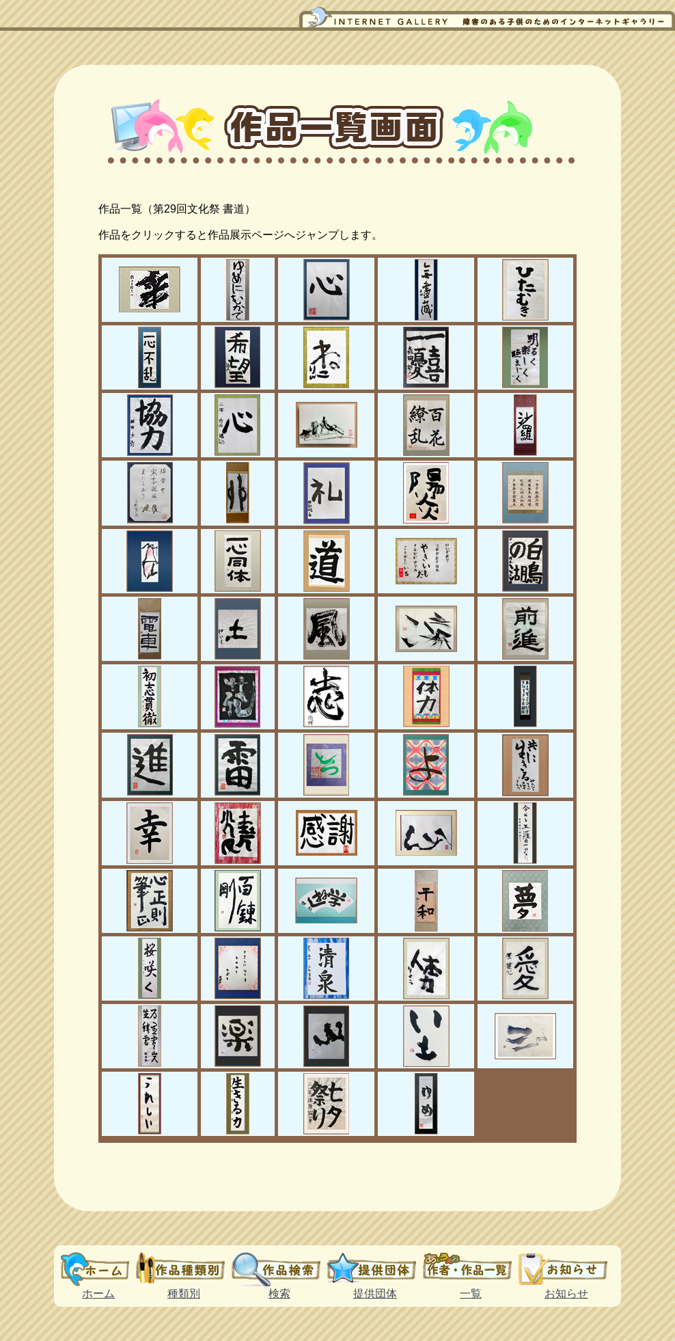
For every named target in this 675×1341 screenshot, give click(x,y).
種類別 (184, 1269)
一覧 (471, 1269)
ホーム (98, 1269)
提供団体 (375, 1269)
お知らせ (566, 1269)
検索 (279, 1269)
